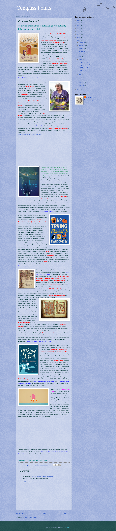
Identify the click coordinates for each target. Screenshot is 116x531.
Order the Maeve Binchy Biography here (29, 134)
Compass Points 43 (84, 70)
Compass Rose (91, 97)
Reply (24, 481)
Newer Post (21, 513)
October (81, 48)
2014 (79, 37)
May (80, 74)
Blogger (67, 527)
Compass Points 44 (84, 67)
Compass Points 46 (84, 62)
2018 (79, 25)
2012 (79, 89)
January (81, 85)
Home (44, 513)
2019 (79, 23)
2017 (79, 28)
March (81, 80)
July (80, 57)
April (80, 77)
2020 (79, 20)
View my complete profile (91, 100)
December (82, 42)
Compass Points (33, 8)
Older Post (67, 513)
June (80, 59)
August (81, 54)
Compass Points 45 (84, 65)
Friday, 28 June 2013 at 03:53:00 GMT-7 (44, 476)
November (82, 45)
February (82, 83)
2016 (79, 31)
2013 (79, 40)
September (82, 51)
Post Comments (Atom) (31, 517)
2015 (79, 34)
